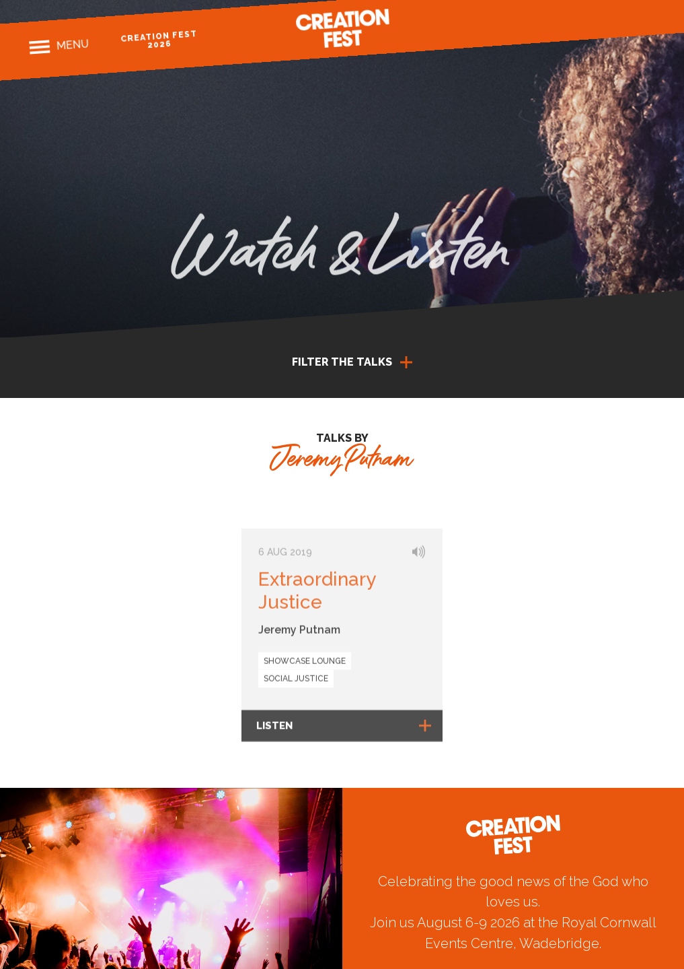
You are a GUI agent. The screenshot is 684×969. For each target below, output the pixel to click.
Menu (72, 44)
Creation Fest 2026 (158, 39)
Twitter (623, 22)
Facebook (577, 25)
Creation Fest (342, 28)
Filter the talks (342, 362)
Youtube (647, 20)
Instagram (600, 23)
